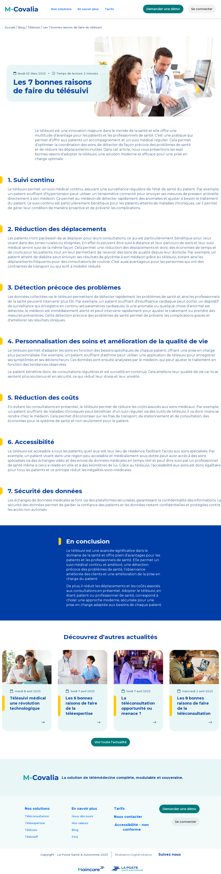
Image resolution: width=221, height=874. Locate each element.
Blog (21, 27)
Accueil (10, 27)
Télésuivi (34, 27)
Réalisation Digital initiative (133, 854)
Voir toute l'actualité (110, 742)
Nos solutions (61, 9)
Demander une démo (163, 9)
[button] (37, 809)
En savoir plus (88, 9)
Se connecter (201, 9)
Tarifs (109, 9)
